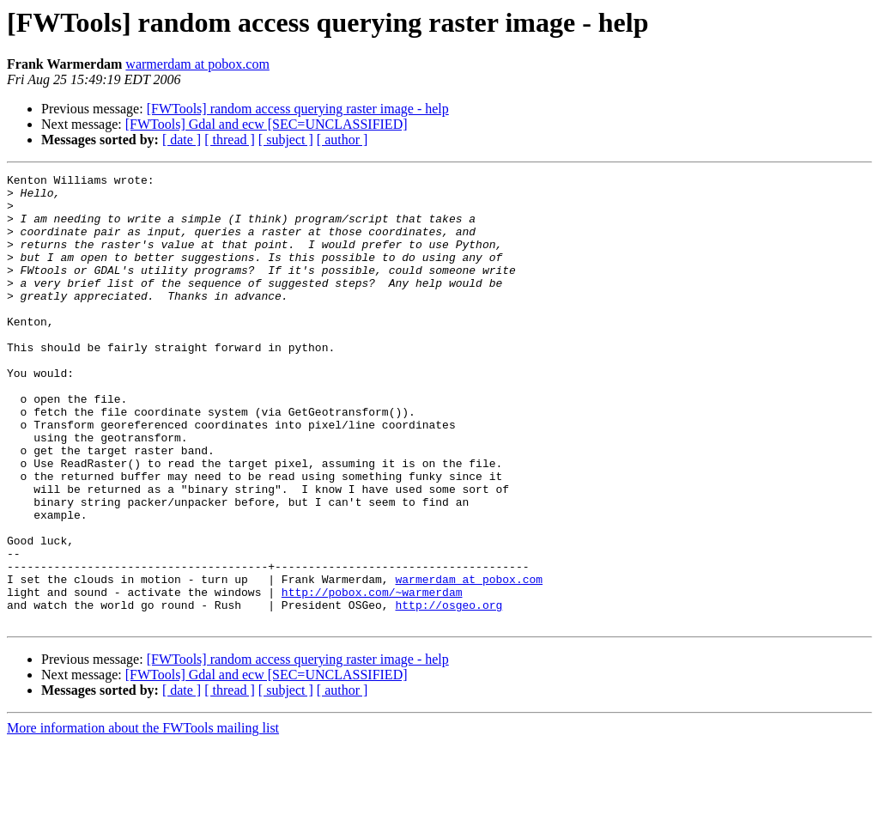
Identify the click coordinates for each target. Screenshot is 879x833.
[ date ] (181, 139)
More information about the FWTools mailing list (143, 818)
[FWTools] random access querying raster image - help (298, 108)
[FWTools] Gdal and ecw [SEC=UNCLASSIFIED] (266, 124)
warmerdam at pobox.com (197, 64)
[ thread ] (229, 139)
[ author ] (342, 139)
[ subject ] (285, 139)
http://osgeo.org (448, 692)
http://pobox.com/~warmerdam (372, 676)
